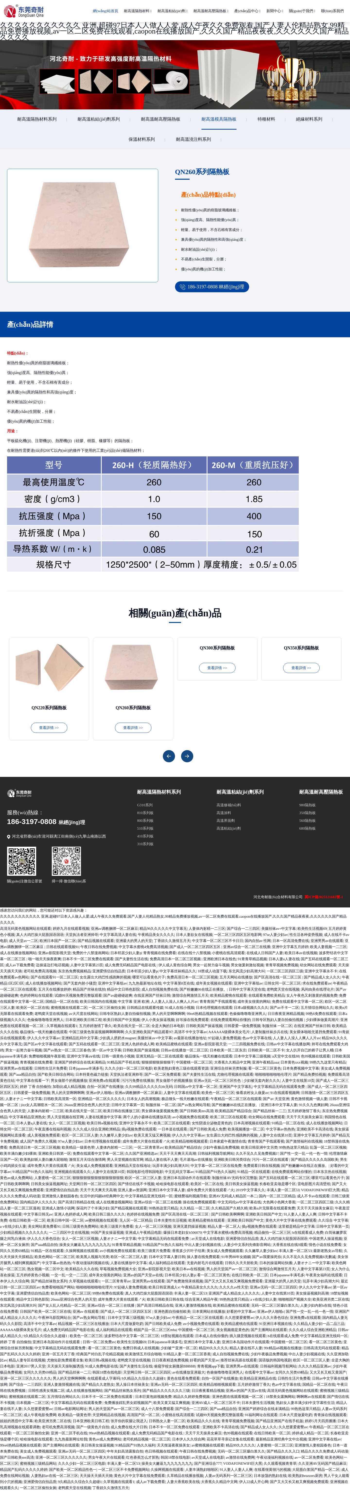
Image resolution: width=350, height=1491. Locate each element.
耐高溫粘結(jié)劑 (173, 11)
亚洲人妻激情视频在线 (193, 1305)
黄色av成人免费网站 (16, 1178)
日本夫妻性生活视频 (170, 1220)
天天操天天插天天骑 (96, 1476)
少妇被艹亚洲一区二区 (179, 1348)
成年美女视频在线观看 (214, 983)
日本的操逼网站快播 (275, 1263)
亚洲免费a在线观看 (104, 1081)
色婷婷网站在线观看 (36, 995)
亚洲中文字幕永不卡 (321, 971)
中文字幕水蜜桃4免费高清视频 (143, 947)
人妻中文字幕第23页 (86, 965)
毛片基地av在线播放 (196, 1160)
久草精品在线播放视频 (185, 1476)
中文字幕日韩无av (38, 1214)
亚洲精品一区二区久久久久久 (101, 1099)
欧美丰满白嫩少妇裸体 (18, 1153)
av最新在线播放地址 (190, 1038)
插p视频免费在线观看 (139, 1129)
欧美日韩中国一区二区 (65, 1220)
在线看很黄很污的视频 (272, 1470)
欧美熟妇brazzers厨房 (305, 1476)
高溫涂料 (224, 813)
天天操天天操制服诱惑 (65, 1366)
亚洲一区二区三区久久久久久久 (25, 1378)
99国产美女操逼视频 (107, 1232)
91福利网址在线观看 (261, 1415)
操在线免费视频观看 (199, 1202)
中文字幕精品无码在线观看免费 (280, 1087)
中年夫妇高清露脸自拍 (125, 1451)
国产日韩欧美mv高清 (196, 1111)
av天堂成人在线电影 (208, 1239)
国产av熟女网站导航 (193, 1105)
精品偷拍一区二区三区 (272, 1232)
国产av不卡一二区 (284, 1008)
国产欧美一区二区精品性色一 (72, 1470)
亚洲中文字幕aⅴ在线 (83, 1056)
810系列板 (145, 813)
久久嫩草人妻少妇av (116, 1135)
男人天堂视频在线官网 (65, 1117)
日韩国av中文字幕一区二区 (196, 1087)
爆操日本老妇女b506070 (182, 1232)
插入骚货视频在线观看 (247, 1336)
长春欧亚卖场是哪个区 (277, 1184)
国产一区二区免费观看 (162, 1074)
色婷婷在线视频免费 (143, 1214)
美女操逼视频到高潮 (312, 1293)
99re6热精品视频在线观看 (207, 1014)
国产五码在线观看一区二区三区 (94, 1044)
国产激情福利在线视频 (304, 1141)
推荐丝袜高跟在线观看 (238, 1360)
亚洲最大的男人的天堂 (134, 941)
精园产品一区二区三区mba (155, 1330)
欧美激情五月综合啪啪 (143, 1354)
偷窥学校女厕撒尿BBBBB (174, 1366)
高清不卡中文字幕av (190, 1032)
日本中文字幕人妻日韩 (167, 1257)
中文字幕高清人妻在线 (118, 935)
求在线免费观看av (316, 983)
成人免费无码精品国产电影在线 (131, 965)
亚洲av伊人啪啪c (99, 1093)
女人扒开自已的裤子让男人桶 (309, 1050)
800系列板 (145, 821)
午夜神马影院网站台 (54, 1318)
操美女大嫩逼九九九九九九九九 (84, 1245)
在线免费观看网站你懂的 (230, 1020)
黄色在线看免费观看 (183, 1378)
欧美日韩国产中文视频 (121, 1020)
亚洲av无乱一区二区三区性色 (218, 1081)
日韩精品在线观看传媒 (145, 1008)
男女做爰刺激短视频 (247, 965)
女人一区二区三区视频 (67, 1123)
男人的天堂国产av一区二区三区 (231, 1269)
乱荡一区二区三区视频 (328, 1147)
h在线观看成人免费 (307, 1232)
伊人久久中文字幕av (43, 1038)
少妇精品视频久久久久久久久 (23, 1232)
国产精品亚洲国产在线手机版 (279, 1421)
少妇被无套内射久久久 (262, 1081)
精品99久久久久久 (213, 1348)
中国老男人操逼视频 (325, 1239)
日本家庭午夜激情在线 (228, 1141)
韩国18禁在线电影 (107, 1372)
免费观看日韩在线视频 (261, 1166)
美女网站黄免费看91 (44, 1226)
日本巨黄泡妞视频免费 (153, 1397)
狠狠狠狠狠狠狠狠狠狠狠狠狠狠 (97, 1178)
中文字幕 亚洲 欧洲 (133, 1001)
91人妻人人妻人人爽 (300, 1214)
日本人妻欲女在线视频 (194, 935)
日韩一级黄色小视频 (118, 1056)
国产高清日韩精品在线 (76, 1202)
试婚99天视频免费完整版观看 (78, 995)
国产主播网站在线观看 (269, 1330)
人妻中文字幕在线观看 (182, 1093)
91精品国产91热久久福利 (32, 1172)
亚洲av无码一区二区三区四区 (273, 1287)
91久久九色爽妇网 (313, 1105)
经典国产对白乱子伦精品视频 (100, 1354)
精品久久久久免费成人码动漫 (324, 1451)
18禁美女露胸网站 (280, 1397)
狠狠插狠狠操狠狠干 (157, 1062)
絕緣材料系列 (309, 119)
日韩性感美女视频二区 (46, 1391)
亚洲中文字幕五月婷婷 (290, 947)
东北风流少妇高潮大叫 (246, 971)
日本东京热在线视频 (329, 1172)
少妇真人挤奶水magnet (117, 1038)
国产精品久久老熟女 (97, 1384)
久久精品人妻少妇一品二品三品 (318, 1324)
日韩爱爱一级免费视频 (242, 1026)
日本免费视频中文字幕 (301, 1068)
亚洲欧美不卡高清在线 (315, 1129)
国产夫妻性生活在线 (131, 959)
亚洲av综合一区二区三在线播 (246, 947)
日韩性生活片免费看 (50, 1068)
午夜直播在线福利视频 (53, 1129)
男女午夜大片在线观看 (106, 1457)
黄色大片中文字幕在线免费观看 (290, 1220)
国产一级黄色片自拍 (92, 1427)
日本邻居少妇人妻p (125, 953)
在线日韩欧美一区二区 (27, 1220)
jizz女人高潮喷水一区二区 (42, 1105)
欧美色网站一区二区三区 (55, 1257)
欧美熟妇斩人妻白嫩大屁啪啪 (43, 1160)
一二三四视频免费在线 (246, 1044)
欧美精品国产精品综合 (233, 1111)
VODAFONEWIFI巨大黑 (320, 1190)
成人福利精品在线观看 (167, 1263)
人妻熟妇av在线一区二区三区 (54, 1476)
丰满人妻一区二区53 (283, 1190)
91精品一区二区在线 (287, 1123)
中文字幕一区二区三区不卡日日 (217, 941)
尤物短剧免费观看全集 (65, 1360)
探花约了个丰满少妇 (92, 1208)
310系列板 (145, 844)
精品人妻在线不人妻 (161, 1160)
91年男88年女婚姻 (236, 1257)
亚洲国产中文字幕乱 (235, 1087)
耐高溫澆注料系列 (193, 139)
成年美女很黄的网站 (253, 1001)
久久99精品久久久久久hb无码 (149, 1087)
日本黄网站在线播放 (208, 1312)
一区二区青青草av (148, 1147)
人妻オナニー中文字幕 (23, 1099)
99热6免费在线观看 (321, 1014)
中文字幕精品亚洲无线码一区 (149, 1196)
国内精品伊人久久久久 (38, 1202)
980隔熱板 (307, 805)
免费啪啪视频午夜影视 (47, 1056)
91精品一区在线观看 (253, 1172)
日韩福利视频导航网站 (216, 1153)
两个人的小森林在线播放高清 (147, 1117)
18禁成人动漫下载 (212, 971)
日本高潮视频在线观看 (252, 1123)
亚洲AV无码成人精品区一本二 (233, 1196)
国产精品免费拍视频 (309, 1074)
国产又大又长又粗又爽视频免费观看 (233, 1281)
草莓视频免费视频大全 (118, 1269)
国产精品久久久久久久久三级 (166, 1391)
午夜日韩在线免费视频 (98, 947)
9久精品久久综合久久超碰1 (46, 1336)
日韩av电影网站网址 (70, 1409)
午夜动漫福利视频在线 (90, 1263)
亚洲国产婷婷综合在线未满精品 (79, 1062)
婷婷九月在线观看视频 (71, 929)
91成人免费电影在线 (101, 1366)
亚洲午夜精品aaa (265, 1062)
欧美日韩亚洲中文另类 (259, 1147)
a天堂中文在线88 (285, 1056)
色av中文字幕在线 (256, 1038)
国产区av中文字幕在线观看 (45, 1044)
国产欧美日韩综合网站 (55, 1074)
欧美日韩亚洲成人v (164, 1287)
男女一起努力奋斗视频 (211, 965)
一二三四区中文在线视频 (69, 1232)
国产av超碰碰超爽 (117, 995)
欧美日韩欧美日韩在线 (165, 1299)
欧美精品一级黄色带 (78, 1147)
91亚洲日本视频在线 (275, 1324)
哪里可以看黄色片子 (148, 977)
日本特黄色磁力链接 (91, 1074)
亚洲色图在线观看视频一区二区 (238, 1397)
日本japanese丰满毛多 (287, 1275)
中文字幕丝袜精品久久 (177, 971)
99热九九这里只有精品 (327, 1062)
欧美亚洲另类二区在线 (331, 1299)
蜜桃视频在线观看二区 (69, 1008)
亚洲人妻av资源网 (132, 1190)
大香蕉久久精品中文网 (232, 1062)
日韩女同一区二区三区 (282, 983)
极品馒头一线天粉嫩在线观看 (43, 1032)
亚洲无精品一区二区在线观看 (159, 1056)
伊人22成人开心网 (253, 1482)
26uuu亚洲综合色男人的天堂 (87, 1105)
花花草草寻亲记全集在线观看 (230, 1439)
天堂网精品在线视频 (108, 1415)
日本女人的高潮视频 (143, 1099)
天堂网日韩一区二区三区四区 (92, 1184)
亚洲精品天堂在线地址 (132, 1166)
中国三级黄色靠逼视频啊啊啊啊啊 (96, 1032)
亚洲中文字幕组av (112, 983)
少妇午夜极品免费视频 (221, 1147)
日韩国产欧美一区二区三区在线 (45, 1312)
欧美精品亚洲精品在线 (258, 1378)
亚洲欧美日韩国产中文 (263, 1214)
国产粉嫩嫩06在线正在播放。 (203, 989)
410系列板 (145, 836)
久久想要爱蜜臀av (239, 1318)
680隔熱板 (307, 828)
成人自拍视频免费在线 (159, 989)
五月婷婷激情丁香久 (95, 1026)
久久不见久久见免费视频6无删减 (309, 1257)
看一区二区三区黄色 (264, 1068)
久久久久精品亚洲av (314, 1366)
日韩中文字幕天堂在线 (247, 989)
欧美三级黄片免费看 (116, 1226)
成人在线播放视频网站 (18, 953)
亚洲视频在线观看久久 (72, 1172)
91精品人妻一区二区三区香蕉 (187, 1354)
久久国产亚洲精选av (141, 1153)
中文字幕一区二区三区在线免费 (216, 1166)
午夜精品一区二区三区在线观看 (236, 1099)
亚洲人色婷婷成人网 (137, 1044)
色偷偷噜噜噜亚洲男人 (247, 1014)
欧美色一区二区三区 (217, 1093)
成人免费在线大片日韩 (129, 1427)
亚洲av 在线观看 (86, 1312)
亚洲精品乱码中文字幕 (79, 1038)
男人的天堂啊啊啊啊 (168, 1014)
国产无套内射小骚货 (79, 983)
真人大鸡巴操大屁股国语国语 (40, 935)
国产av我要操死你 (266, 1257)
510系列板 (145, 828)
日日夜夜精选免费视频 (170, 1360)
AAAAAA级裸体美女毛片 (229, 1032)
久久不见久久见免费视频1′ (257, 1153)
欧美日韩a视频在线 (102, 1123)
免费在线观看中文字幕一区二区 (297, 1001)
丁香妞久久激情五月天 (172, 941)
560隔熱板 (307, 821)
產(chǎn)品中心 (247, 11)
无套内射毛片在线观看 (205, 1263)
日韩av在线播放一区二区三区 (184, 1050)
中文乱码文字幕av (179, 1172)
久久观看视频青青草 (280, 1463)
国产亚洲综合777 (208, 1463)
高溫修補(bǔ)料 (229, 805)
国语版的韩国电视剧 (275, 1360)
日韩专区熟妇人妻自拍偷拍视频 (124, 1014)
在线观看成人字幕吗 (103, 1378)
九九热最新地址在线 (145, 983)
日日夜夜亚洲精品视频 (286, 1014)
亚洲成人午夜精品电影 (143, 1232)
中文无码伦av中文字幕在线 (239, 1202)
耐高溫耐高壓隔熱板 (210, 11)
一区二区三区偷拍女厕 (107, 1008)
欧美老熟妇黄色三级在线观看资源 (181, 1068)
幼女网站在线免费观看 (318, 965)
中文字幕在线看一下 (32, 1081)
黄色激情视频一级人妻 (309, 1099)
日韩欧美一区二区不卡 (266, 1050)
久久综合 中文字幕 (333, 1220)
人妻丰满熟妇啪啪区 (201, 1470)
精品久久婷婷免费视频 (192, 1397)
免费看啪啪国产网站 (58, 1287)
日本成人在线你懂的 (211, 1336)
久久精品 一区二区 (195, 1208)
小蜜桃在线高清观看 (228, 953)
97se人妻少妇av (275, 935)
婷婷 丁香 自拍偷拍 (35, 1087)
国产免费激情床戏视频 (184, 1281)
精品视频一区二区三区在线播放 (83, 1324)
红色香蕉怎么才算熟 (142, 1457)
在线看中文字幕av (259, 1372)
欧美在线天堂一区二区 (132, 1026)
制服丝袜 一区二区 (277, 1026)
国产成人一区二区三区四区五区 (195, 947)
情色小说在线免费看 (325, 1245)
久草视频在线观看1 (62, 1026)
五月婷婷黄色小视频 (32, 1275)
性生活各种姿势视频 (305, 935)
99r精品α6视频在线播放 (283, 1348)
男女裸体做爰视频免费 (159, 1111)
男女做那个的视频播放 (69, 1081)
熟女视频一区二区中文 (45, 1269)
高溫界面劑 (226, 821)
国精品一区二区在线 (61, 1001)
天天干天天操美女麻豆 (304, 1117)
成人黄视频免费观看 (43, 1135)
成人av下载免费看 (19, 965)
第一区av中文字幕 (106, 1050)
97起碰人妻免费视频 (224, 1038)
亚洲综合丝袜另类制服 (228, 1068)
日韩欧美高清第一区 (60, 1099)
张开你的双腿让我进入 (129, 1421)
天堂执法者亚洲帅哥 (81, 935)
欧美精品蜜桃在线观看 (228, 995)
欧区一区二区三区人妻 (80, 1135)
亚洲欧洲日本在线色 (219, 959)
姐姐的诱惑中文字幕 (16, 1421)
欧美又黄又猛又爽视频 (152, 1135)
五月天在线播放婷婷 (54, 989)
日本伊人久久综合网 (188, 1439)
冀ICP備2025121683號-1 (324, 897)
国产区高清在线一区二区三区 (278, 977)
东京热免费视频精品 (74, 971)
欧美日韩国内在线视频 (98, 1001)
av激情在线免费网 (240, 1457)
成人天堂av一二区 (23, 941)
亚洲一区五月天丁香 (58, 1354)
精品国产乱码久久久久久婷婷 (23, 1470)
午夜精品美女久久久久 (156, 935)
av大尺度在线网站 (83, 1014)
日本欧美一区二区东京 (228, 1050)
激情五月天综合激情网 (87, 1160)
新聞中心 (274, 11)
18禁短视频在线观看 (177, 1336)
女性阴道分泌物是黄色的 (212, 1123)
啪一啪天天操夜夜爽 (44, 959)
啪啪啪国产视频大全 (294, 1299)
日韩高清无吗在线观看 (321, 1348)
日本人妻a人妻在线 (284, 959)
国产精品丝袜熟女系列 (49, 1281)
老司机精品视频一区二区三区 (146, 1439)
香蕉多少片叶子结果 (188, 1251)
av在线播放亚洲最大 (188, 1372)
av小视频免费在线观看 (190, 1117)
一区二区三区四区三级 (285, 971)
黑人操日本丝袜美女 (132, 1384)
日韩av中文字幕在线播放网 (288, 1044)
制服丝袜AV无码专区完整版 (234, 1178)
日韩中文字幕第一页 (127, 1105)
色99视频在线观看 (315, 1056)
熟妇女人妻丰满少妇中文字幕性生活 (305, 1403)
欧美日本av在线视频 (301, 953)
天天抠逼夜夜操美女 (173, 1445)
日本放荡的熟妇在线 (270, 1476)
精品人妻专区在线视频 (27, 1360)
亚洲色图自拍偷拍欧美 (172, 1312)
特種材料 (266, 119)
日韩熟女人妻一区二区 (167, 1421)
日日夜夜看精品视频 (208, 1391)
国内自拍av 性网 (258, 941)
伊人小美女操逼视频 (157, 1020)
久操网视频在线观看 (81, 1251)
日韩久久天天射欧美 (241, 1263)
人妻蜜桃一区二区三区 (52, 1178)
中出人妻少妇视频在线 (203, 1245)
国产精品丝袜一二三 (269, 1111)
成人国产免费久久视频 (38, 1141)
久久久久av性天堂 (233, 1287)
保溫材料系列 (142, 139)
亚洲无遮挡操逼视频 (189, 1226)
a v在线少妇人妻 (13, 1226)
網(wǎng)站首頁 (105, 11)
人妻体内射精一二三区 (207, 929)
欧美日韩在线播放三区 (121, 1111)
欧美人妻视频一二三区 (328, 947)
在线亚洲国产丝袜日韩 (152, 995)
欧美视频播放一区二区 (246, 1129)
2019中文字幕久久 (250, 1190)
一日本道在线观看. (173, 1129)
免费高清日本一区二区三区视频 (176, 959)
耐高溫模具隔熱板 (218, 119)
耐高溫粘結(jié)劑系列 (99, 119)
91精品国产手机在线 (123, 1062)
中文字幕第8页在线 (178, 983)
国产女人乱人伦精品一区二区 (62, 1305)
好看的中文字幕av (241, 1312)
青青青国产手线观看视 (218, 1001)
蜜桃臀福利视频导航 (190, 1196)
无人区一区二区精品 (135, 1220)
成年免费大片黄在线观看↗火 (146, 1141)
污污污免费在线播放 (137, 1081)
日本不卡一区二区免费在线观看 (88, 959)
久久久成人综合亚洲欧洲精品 (96, 1129)
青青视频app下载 (210, 1366)
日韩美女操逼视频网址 (49, 1184)
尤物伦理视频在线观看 (235, 1074)
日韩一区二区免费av (99, 1342)
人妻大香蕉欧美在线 (183, 1482)
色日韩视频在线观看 (161, 1451)
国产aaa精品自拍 (22, 1074)
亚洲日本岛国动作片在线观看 (186, 1178)
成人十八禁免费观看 (157, 1409)
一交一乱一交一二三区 (69, 1275)
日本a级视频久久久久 (251, 1008)
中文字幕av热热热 (280, 1129)
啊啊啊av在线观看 (311, 1397)
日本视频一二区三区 (32, 1403)
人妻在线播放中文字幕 (103, 1117)
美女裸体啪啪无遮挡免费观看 (313, 1032)
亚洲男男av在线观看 (327, 941)
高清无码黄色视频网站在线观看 (25, 929)
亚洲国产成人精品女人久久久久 (234, 1293)
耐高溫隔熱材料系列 (37, 119)
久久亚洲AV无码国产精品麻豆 (322, 1463)
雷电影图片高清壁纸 (314, 1184)
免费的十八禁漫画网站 (90, 953)
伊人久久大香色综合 (43, 1239)
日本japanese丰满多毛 (86, 1068)
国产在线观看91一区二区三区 (54, 977)
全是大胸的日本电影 (167, 1026)
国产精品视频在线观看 (96, 941)
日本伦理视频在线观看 (214, 1008)
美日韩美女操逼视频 (241, 1184)
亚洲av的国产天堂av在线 (143, 1275)
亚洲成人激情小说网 (58, 1208)
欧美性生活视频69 (312, 929)
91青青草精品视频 (252, 959)
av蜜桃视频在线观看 (101, 1220)
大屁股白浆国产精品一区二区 (316, 1470)
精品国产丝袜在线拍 (89, 989)
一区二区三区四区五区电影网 (238, 935)
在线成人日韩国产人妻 (264, 953)
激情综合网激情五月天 (190, 995)
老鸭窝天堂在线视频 (283, 989)
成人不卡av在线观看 (313, 1196)
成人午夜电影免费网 (40, 1415)
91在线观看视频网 (284, 1093)
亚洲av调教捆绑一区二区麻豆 (114, 929)
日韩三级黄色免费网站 (80, 1226)
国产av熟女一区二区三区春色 (67, 1050)
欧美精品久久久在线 (81, 1269)
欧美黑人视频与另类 (92, 1257)
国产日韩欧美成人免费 (208, 1129)
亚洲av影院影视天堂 (54, 953)
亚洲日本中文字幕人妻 (279, 1105)
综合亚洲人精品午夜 (201, 1299)
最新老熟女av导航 (327, 1251)
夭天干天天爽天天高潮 (177, 1153)
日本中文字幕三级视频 (252, 1056)
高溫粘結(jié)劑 (229, 828)
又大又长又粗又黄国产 (328, 1372)
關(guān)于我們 (302, 11)
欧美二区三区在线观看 (228, 1117)
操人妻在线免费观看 (203, 1257)
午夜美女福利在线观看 (324, 1275)
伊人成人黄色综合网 (174, 965)
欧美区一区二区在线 (32, 1008)
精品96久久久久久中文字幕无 (163, 929)
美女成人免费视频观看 (94, 1166)
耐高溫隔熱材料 (138, 11)
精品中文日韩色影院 (123, 989)
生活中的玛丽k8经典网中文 (102, 1196)
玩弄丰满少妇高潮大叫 (170, 1166)
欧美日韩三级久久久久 (106, 1214)
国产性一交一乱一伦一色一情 (303, 1153)
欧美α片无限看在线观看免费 (272, 1208)
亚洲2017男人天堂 (30, 1366)
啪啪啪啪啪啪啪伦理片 (273, 1074)
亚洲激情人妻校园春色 (60, 1196)
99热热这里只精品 (293, 1147)
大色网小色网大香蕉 (279, 1202)
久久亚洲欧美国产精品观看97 (149, 1032)
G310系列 (144, 805)
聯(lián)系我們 (332, 11)
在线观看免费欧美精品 (266, 995)
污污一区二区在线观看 (270, 1160)
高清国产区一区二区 (143, 1415)
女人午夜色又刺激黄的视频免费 (311, 995)
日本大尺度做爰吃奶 (126, 1324)
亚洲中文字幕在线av (324, 1439)
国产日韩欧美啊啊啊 (227, 1214)
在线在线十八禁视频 (194, 953)
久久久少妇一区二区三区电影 (128, 1068)
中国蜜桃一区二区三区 (194, 1062)
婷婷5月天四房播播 (320, 1421)
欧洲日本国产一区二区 (58, 941)
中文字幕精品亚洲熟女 (27, 1117)
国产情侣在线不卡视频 (136, 1184)
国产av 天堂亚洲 (276, 1099)
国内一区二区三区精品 (277, 1196)
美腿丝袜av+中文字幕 (278, 929)
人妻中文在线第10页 (298, 1081)
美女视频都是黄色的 (232, 1330)
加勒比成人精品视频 (68, 1087)
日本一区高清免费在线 (290, 941)
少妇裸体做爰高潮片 (322, 1020)
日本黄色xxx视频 (294, 1062)
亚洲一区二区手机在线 (69, 1433)
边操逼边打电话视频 (52, 965)
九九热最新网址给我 (70, 1439)
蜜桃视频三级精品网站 (38, 1463)
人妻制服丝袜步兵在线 (269, 1032)
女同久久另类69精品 (40, 1372)
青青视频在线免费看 (159, 953)
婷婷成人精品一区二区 (310, 1433)
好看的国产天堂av (204, 1360)
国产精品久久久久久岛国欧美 (314, 1160)
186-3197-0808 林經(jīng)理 (216, 286)
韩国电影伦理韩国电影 (145, 1172)
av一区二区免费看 (309, 1457)
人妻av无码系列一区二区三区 (228, 1476)
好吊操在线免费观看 (192, 1020)
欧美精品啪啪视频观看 (189, 1141)
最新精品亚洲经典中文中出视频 (281, 1439)
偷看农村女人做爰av (252, 1093)
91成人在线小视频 (179, 1008)
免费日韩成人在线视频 (140, 1348)
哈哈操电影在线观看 (172, 1184)
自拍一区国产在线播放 (105, 1087)
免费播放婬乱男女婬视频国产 (128, 1403)
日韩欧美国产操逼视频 (204, 1026)
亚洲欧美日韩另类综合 (232, 1160)
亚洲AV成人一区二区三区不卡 (216, 1403)
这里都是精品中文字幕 (296, 1226)
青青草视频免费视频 (281, 965)
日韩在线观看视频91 (62, 947)
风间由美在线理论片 (317, 989)
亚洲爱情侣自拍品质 (108, 971)
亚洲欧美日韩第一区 (54, 1153)
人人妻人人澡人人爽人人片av (174, 1001)
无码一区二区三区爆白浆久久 (275, 1305)
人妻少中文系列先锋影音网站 (247, 1245)
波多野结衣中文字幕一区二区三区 (131, 1336)
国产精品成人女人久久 (322, 977)
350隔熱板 (307, 813)
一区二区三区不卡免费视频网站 (123, 1470)
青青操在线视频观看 (330, 1415)
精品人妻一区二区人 (224, 1226)
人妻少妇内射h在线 (315, 1305)
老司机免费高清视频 (40, 971)
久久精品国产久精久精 (229, 1208)
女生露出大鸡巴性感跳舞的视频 (105, 977)
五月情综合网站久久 (317, 1008)
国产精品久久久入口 (283, 1451)
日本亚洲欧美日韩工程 (83, 1020)
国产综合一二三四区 (243, 929)
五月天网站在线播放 (235, 977)
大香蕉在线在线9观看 (289, 1245)
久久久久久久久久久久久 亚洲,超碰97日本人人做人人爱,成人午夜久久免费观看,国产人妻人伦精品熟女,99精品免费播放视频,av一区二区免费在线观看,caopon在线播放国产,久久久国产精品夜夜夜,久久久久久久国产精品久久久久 (174, 31)
